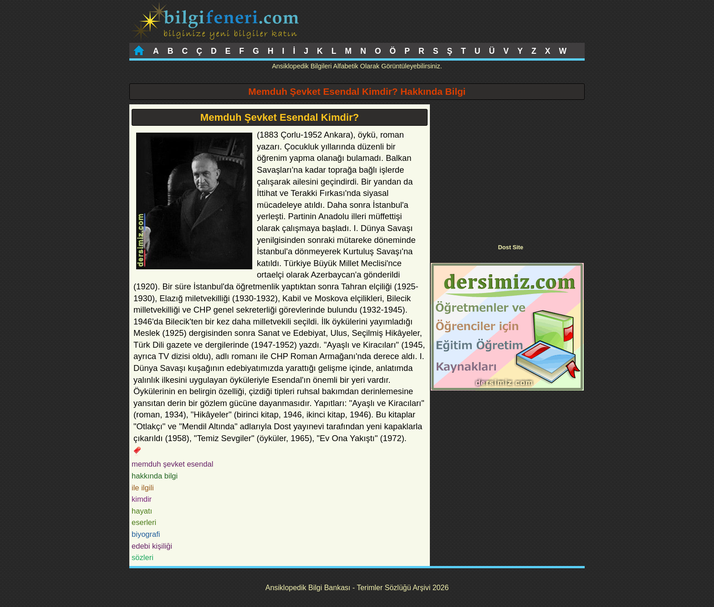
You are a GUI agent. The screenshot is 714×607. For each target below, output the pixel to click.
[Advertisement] (507, 168)
